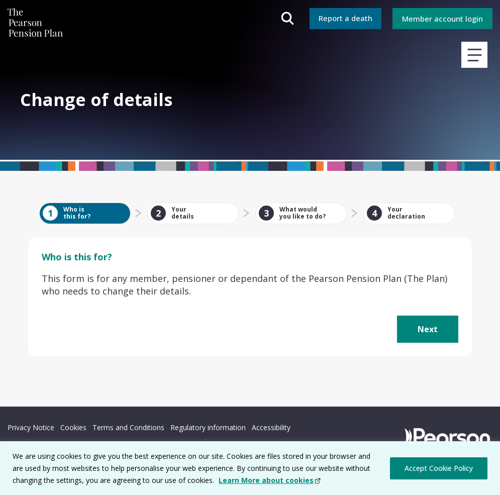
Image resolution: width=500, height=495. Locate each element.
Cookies (73, 427)
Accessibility (271, 427)
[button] (427, 329)
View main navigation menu (474, 55)
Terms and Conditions (128, 427)
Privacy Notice (31, 427)
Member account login (442, 19)
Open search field (287, 18)
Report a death (345, 18)
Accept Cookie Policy (439, 468)
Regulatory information (208, 427)
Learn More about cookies (266, 480)
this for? (77, 257)
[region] (250, 468)
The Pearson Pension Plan (35, 25)
